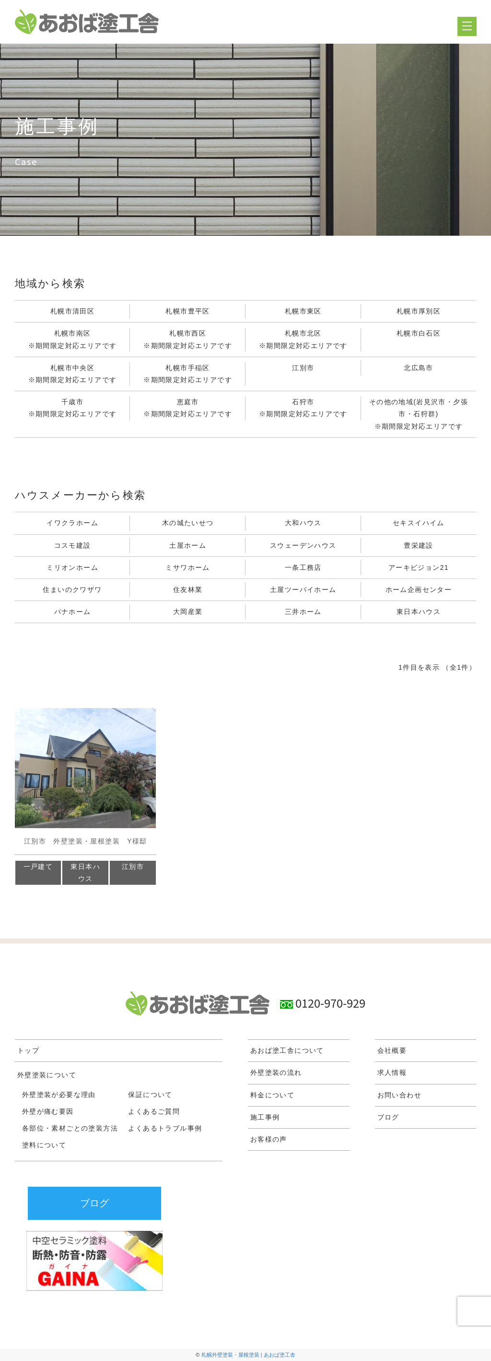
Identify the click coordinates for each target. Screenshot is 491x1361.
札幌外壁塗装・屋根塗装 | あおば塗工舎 (248, 1355)
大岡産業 (188, 611)
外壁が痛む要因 (48, 1111)
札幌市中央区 (73, 375)
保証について (150, 1094)
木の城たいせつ (188, 523)
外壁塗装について (46, 1075)
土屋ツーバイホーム (303, 589)
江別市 (303, 368)
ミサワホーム (187, 567)
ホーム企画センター (419, 589)
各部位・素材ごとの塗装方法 (70, 1128)
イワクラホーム (72, 523)
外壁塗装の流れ (276, 1072)
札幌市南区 (73, 340)
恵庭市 (188, 409)
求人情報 (392, 1072)
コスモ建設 (72, 545)
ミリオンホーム (72, 567)
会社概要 (392, 1050)
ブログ (388, 1117)
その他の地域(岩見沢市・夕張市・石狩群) (419, 415)
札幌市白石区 (419, 333)
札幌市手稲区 (188, 375)
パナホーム (72, 611)
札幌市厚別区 (419, 311)
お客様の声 (268, 1139)
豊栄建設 (418, 545)
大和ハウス (303, 523)
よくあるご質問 (154, 1111)
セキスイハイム (418, 523)
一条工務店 (303, 567)
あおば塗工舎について (287, 1050)
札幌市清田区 (72, 311)
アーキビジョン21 (418, 567)
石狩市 (303, 409)
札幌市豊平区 (187, 311)
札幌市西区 (188, 340)
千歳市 (73, 409)
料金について (272, 1095)
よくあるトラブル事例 (165, 1128)
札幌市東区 (303, 311)
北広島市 (418, 368)
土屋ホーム (187, 545)
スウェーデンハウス (303, 545)
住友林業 (188, 589)
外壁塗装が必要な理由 (59, 1094)
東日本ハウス (419, 611)
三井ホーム (303, 611)
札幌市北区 (303, 340)
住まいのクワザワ (72, 589)
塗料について (44, 1145)
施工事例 (265, 1117)
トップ (28, 1050)
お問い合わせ (399, 1095)
